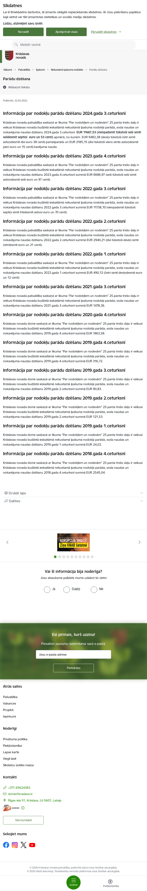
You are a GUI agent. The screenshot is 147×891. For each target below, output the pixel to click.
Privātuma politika (15, 739)
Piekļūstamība (12, 746)
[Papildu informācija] (22, 807)
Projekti (8, 710)
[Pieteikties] (73, 668)
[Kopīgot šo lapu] (73, 501)
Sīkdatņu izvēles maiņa (18, 765)
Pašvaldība (10, 697)
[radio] (49, 588)
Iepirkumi (9, 716)
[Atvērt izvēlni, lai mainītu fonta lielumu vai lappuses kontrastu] (110, 884)
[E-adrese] (11, 808)
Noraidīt (23, 32)
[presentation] (73, 608)
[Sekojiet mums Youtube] (32, 844)
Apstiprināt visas (66, 32)
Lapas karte (11, 752)
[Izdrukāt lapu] (73, 493)
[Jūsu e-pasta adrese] (73, 654)
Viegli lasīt (9, 759)
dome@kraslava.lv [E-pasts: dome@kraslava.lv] (20, 794)
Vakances (9, 703)
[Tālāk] (139, 542)
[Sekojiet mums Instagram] (15, 845)
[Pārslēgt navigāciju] (73, 882)
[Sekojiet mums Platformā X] (24, 845)
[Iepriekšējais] (7, 542)
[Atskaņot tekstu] (19, 87)
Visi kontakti (23, 820)
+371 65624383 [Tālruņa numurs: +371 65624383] (19, 788)
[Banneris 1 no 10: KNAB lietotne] (73, 542)
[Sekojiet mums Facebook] (6, 845)
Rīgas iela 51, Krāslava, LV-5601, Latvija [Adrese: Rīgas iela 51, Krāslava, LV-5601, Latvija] (34, 800)
